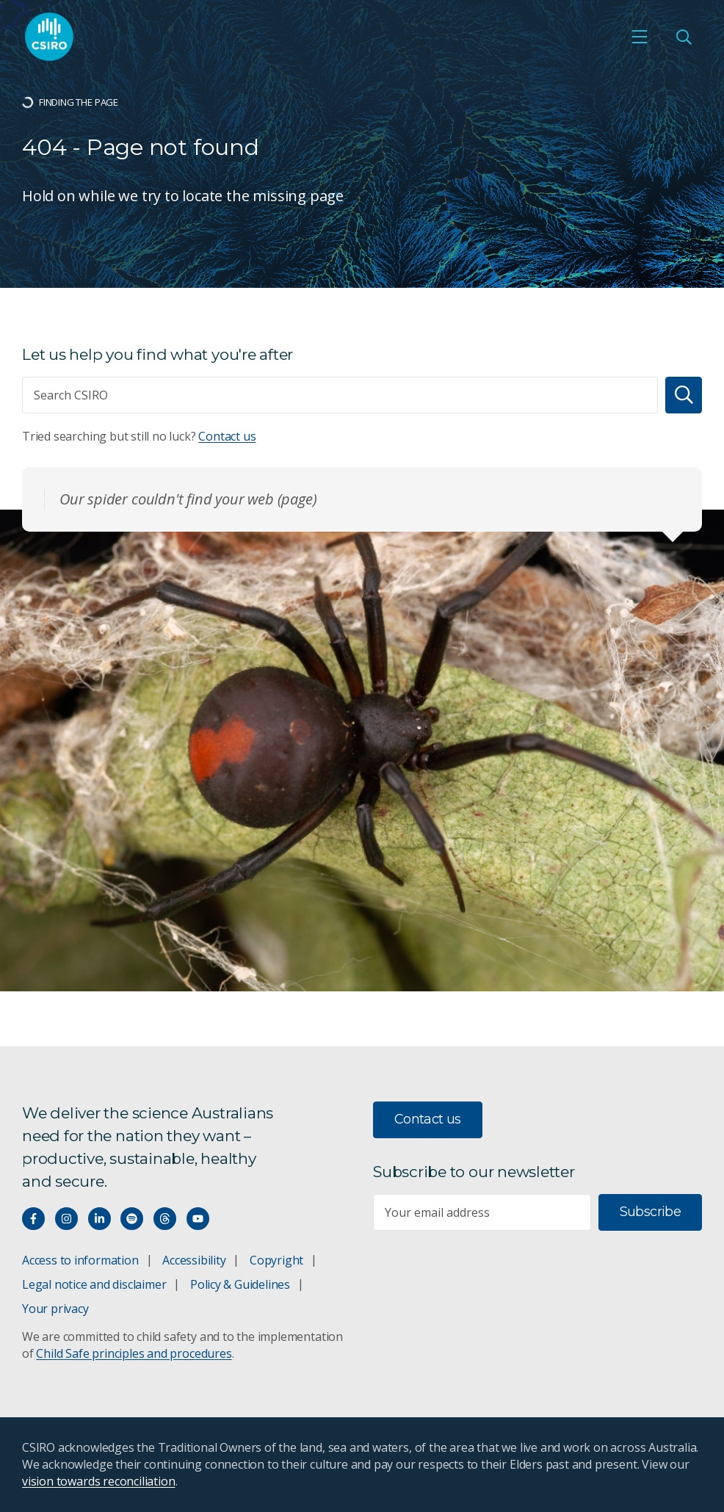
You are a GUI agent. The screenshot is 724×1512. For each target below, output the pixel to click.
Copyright (276, 1260)
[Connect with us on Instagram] (66, 1218)
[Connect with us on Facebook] (33, 1218)
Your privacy (55, 1309)
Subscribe (650, 1212)
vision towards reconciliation (98, 1481)
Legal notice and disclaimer (94, 1284)
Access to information (80, 1260)
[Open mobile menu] (639, 36)
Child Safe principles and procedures (133, 1353)
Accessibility (193, 1260)
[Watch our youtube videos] (198, 1218)
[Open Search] (683, 36)
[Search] (683, 395)
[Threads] (164, 1218)
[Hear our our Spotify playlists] (131, 1218)
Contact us (227, 436)
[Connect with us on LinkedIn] (99, 1218)
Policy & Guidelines (240, 1284)
